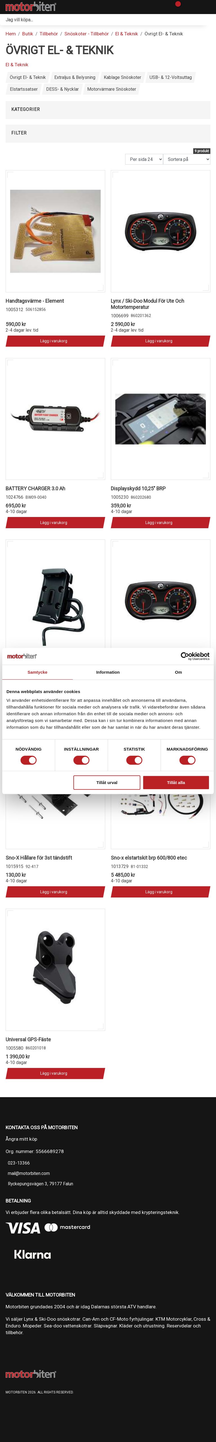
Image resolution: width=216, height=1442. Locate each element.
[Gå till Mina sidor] (186, 7)
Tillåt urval (107, 782)
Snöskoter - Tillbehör (86, 34)
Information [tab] (108, 672)
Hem (11, 34)
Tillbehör (49, 34)
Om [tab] (178, 672)
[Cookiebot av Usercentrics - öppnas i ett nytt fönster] (185, 656)
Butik (27, 34)
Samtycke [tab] (38, 672)
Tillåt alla (176, 782)
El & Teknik (126, 34)
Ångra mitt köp (21, 1139)
